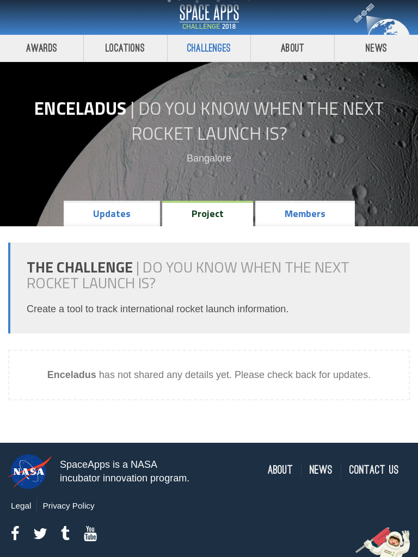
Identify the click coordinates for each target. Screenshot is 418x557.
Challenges (209, 48)
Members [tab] (305, 213)
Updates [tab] (112, 213)
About (292, 48)
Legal (21, 505)
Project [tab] (208, 213)
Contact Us (374, 470)
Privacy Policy (68, 505)
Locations (125, 48)
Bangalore (209, 158)
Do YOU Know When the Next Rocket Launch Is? (257, 121)
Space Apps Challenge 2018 (209, 17)
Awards (41, 48)
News (376, 48)
